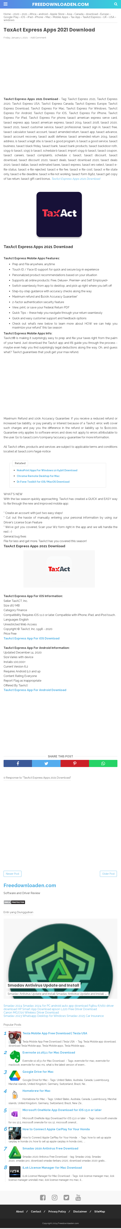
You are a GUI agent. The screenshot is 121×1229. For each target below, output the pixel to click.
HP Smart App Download (34, 1010)
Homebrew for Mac (37, 1092)
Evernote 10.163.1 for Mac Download (49, 1053)
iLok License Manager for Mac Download (52, 1168)
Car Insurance (95, 1016)
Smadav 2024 (13, 1006)
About (19, 1212)
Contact (36, 1212)
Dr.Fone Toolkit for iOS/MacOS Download (43, 482)
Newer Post (12, 874)
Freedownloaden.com (60, 4)
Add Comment (38, 38)
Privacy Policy (57, 1212)
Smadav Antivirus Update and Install (56, 985)
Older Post (108, 874)
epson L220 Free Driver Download (74, 1010)
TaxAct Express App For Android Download (35, 690)
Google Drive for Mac (38, 1072)
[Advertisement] (60, 69)
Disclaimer (80, 1212)
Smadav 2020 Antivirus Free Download (50, 1149)
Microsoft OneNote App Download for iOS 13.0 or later (62, 1111)
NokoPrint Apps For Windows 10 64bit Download (47, 471)
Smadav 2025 (76, 1016)
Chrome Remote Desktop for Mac (38, 476)
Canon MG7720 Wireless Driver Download (31, 1013)
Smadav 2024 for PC (36, 1006)
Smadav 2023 (13, 1016)
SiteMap (100, 1212)
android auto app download (69, 1006)
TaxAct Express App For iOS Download (32, 639)
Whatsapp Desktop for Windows (44, 1016)
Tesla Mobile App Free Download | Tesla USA (55, 1034)
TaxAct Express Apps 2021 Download (75, 179)
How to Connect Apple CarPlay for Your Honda (56, 1130)
